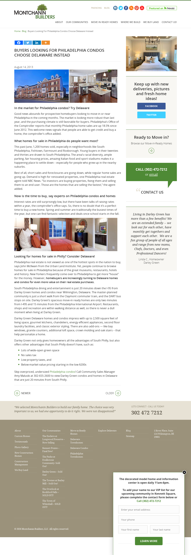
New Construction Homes (24, 454)
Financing (96, 7)
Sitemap (130, 436)
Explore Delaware (107, 430)
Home (17, 31)
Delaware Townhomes (76, 441)
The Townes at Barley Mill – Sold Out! (53, 482)
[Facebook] (19, 43)
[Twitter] (28, 43)
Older (113, 393)
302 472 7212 (146, 413)
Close (184, 472)
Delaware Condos (79, 448)
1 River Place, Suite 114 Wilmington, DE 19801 (164, 433)
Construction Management (21, 463)
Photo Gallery (22, 447)
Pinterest (136, 8)
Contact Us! (169, 22)
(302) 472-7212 (156, 169)
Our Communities (77, 22)
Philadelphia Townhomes (76, 455)
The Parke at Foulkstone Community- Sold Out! (51, 462)
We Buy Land (151, 22)
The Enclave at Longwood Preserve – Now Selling (53, 439)
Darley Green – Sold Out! (52, 473)
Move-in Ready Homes (78, 432)
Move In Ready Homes (104, 22)
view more (151, 151)
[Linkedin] (37, 43)
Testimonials (21, 441)
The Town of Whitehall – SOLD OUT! (51, 504)
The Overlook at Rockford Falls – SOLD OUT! (50, 492)
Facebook (126, 8)
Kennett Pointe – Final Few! (50, 450)
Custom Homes (22, 436)
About (59, 22)
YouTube (142, 8)
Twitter (121, 8)
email (153, 174)
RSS (131, 8)
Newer (22, 393)
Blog (107, 7)
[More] (46, 43)
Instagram (115, 8)
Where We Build (130, 22)
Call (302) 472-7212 (148, 501)
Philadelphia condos (62, 372)
